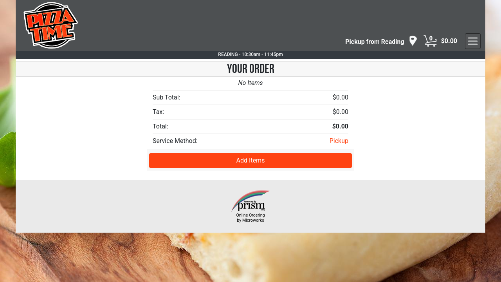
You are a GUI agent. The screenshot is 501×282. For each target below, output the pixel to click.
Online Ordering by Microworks (250, 218)
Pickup (339, 141)
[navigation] (381, 41)
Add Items (250, 160)
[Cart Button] (430, 41)
